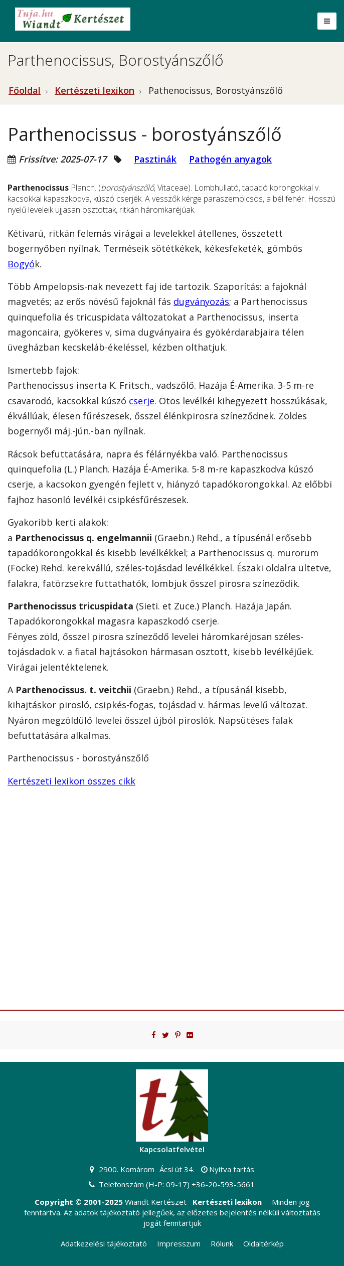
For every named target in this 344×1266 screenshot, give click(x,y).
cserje (141, 401)
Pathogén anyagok (230, 159)
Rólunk (222, 1243)
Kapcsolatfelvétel (172, 1149)
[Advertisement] (172, 904)
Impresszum (179, 1243)
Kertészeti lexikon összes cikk (71, 781)
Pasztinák (155, 159)
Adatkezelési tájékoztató (104, 1243)
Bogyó (21, 264)
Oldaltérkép (263, 1243)
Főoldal (25, 90)
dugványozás (201, 301)
